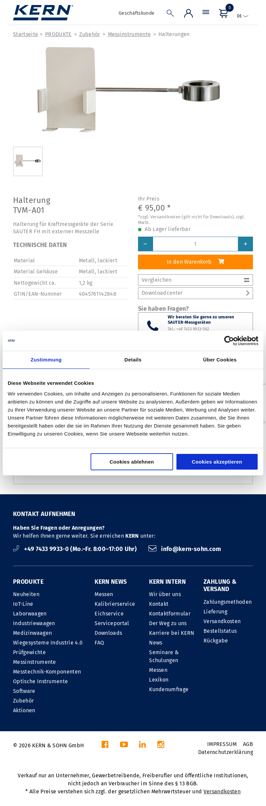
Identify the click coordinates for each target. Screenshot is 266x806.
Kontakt (158, 604)
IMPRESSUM (222, 744)
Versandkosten (222, 621)
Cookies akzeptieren (217, 462)
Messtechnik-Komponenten (47, 671)
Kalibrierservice (115, 604)
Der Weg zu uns (167, 623)
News (155, 642)
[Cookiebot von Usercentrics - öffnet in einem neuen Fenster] (229, 341)
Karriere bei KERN (171, 633)
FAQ (99, 642)
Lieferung (215, 611)
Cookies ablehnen (132, 462)
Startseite (25, 34)
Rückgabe (216, 640)
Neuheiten (26, 594)
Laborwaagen (30, 613)
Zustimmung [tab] (46, 359)
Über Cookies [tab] (220, 359)
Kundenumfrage (168, 689)
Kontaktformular (169, 613)
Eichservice (109, 613)
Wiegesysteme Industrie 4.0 (48, 642)
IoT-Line (23, 604)
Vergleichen (195, 280)
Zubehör (89, 34)
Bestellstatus (220, 631)
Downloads (108, 633)
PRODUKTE (58, 34)
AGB (248, 744)
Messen (104, 594)
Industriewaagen (34, 623)
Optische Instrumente (40, 681)
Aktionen (24, 710)
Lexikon (158, 680)
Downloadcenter (195, 293)
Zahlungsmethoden (228, 602)
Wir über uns (165, 594)
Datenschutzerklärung (225, 752)
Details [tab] (132, 359)
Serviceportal (112, 623)
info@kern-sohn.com (184, 549)
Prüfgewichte (29, 652)
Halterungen (174, 34)
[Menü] (205, 15)
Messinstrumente (129, 34)
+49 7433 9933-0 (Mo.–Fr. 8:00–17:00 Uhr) (75, 549)
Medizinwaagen (32, 633)
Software (24, 691)
